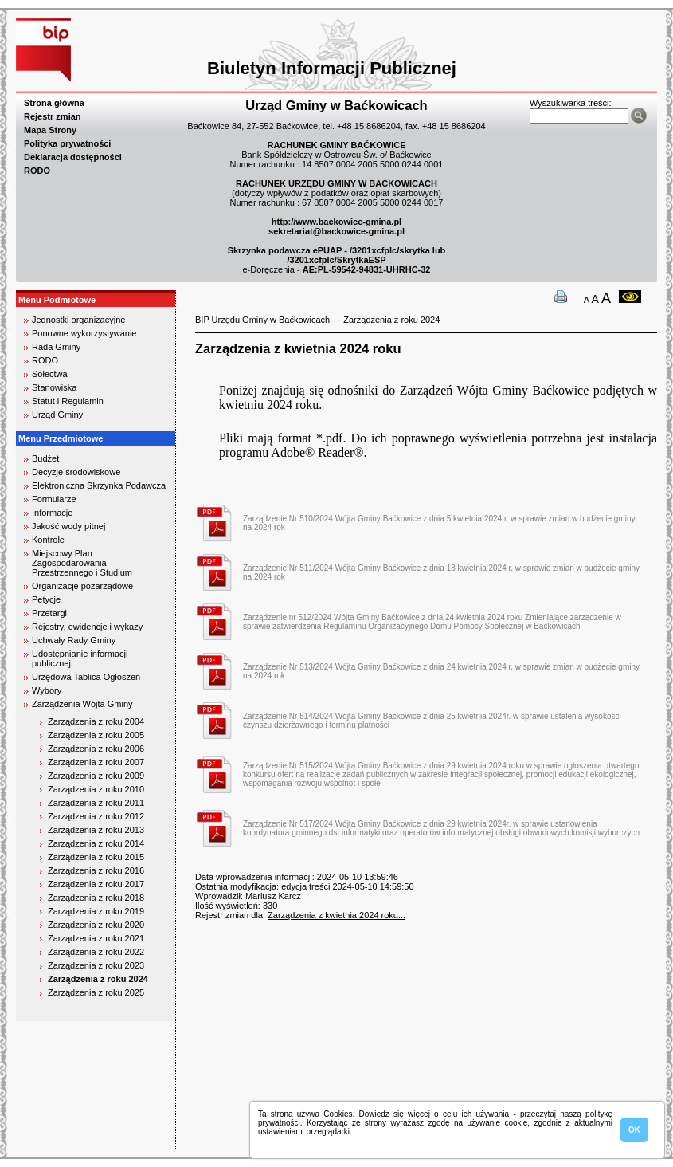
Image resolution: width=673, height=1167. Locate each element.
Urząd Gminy (57, 414)
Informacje (52, 512)
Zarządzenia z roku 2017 (96, 884)
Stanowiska (54, 387)
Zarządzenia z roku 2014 (96, 843)
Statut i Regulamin (68, 401)
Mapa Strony (50, 130)
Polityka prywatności (67, 143)
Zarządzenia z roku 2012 (96, 816)
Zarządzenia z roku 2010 (96, 789)
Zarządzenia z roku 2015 (96, 857)
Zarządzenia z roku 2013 (96, 830)
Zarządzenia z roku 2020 (96, 924)
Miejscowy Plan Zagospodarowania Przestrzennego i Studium (82, 562)
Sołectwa (50, 374)
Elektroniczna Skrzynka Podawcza (99, 485)
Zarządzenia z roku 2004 (96, 721)
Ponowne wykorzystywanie (84, 333)
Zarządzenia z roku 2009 (96, 775)
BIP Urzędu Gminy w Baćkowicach (262, 319)
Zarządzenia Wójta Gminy (82, 704)
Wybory (46, 690)
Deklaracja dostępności (73, 157)
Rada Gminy (56, 347)
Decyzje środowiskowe (76, 472)
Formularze (54, 499)
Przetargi (49, 613)
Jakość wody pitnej (68, 526)
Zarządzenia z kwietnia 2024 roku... (336, 915)
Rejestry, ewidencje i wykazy (87, 626)
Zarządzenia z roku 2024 (98, 979)
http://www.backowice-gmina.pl (336, 221)
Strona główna (54, 103)
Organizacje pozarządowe (82, 586)
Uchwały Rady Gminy (73, 640)
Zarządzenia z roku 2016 (96, 870)
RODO (37, 170)
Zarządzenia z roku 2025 (96, 992)
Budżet (45, 458)
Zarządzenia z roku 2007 (96, 762)
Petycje (46, 599)
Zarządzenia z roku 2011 (96, 802)
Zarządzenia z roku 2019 (96, 911)
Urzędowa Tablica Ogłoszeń (86, 677)
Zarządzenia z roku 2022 (96, 952)
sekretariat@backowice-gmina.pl (336, 231)
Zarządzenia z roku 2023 (96, 965)
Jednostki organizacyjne (78, 319)
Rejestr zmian (52, 116)
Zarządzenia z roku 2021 (96, 938)
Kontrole (48, 539)
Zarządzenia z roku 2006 (96, 748)
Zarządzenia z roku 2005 (96, 735)
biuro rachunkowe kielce (67, 1142)
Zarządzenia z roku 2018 (96, 897)
